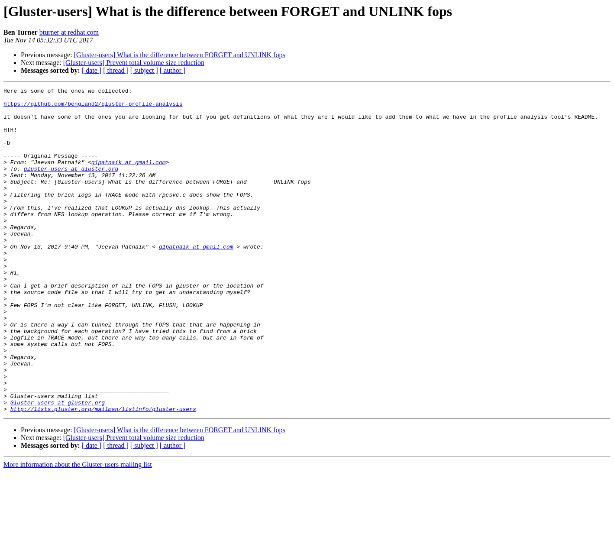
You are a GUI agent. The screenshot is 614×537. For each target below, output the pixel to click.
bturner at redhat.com (69, 32)
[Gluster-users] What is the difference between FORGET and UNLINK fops (179, 54)
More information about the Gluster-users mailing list (77, 529)
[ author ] (173, 70)
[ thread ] (116, 70)
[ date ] (91, 70)
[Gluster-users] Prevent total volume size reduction (133, 62)
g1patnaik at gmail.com (128, 177)
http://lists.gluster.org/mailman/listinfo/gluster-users (103, 474)
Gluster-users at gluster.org (57, 466)
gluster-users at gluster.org (71, 185)
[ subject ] (144, 70)
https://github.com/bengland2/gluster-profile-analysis (92, 107)
